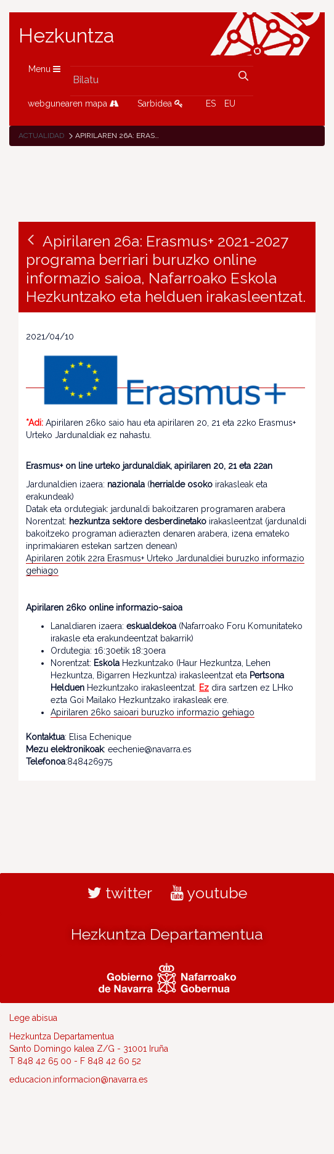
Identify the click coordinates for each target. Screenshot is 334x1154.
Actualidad (41, 135)
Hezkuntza (66, 36)
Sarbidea (160, 103)
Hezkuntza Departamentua (167, 934)
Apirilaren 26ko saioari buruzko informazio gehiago (153, 712)
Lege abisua (33, 1018)
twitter (120, 893)
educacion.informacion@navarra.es (78, 1079)
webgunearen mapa (73, 103)
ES (211, 103)
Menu (44, 69)
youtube (209, 893)
